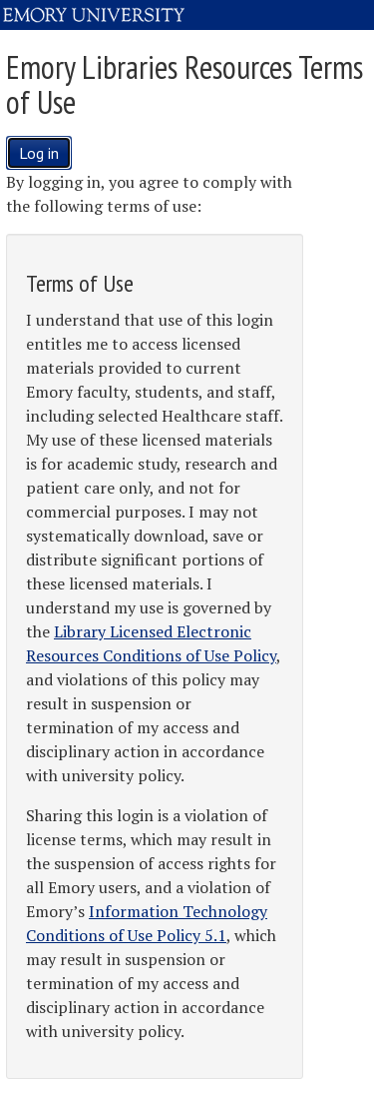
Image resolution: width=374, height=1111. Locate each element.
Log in (39, 153)
